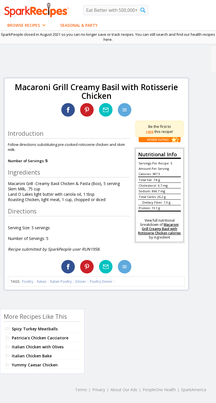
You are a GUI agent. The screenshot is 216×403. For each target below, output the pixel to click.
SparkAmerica (193, 389)
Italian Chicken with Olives (38, 346)
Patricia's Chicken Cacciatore (40, 337)
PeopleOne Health (159, 389)
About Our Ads (124, 389)
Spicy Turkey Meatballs (35, 328)
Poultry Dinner (101, 281)
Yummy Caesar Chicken (35, 365)
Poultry (27, 281)
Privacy (98, 389)
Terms (81, 389)
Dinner (80, 281)
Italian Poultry (61, 281)
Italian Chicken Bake (32, 356)
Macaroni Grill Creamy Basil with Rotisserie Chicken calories (159, 228)
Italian (41, 281)
